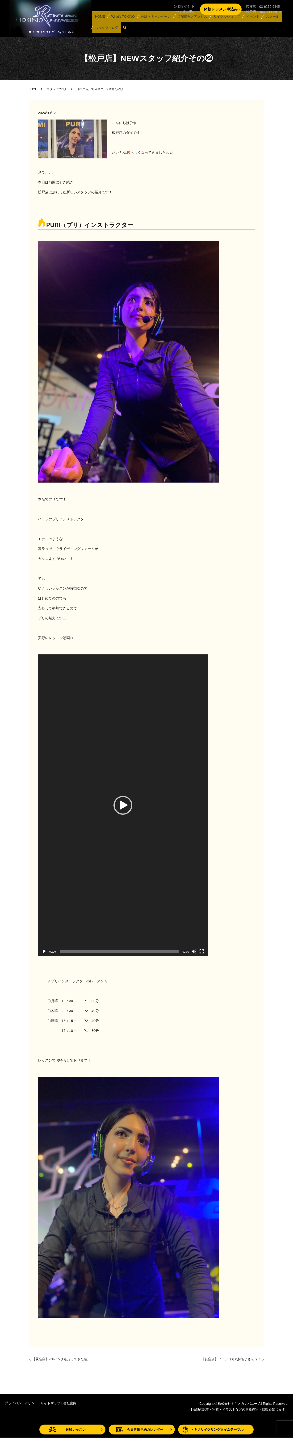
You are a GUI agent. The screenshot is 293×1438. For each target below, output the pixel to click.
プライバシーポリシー (21, 1403)
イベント (248, 22)
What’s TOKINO (121, 22)
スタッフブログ (105, 29)
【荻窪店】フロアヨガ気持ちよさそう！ (231, 1359)
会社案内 (69, 1403)
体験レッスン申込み (221, 9)
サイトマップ (50, 1403)
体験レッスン (76, 1429)
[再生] (44, 951)
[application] (123, 805)
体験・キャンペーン (154, 22)
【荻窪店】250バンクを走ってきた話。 (61, 1359)
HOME (99, 22)
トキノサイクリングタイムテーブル (217, 1429)
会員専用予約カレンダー (145, 1429)
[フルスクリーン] (201, 951)
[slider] (119, 951)
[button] (122, 805)
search (126, 29)
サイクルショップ (223, 22)
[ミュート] (194, 951)
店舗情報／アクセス (190, 22)
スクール (267, 22)
